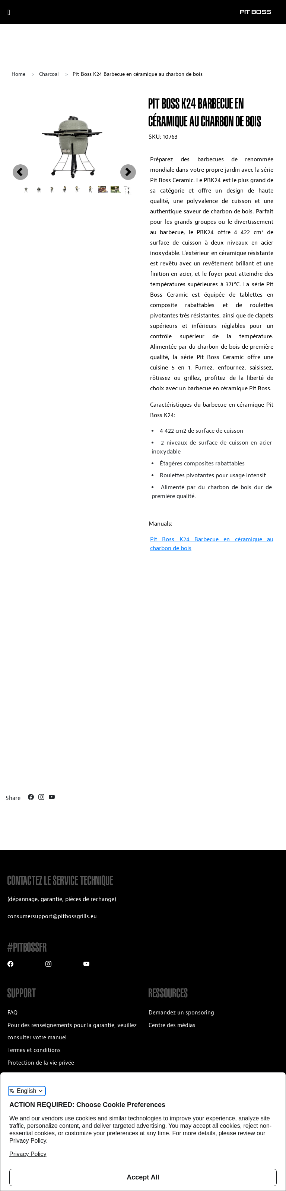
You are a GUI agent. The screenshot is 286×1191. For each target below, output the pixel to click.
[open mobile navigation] (17, 12)
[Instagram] (42, 798)
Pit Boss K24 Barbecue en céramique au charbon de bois (211, 544)
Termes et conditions (34, 1050)
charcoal (49, 74)
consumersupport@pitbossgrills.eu (52, 916)
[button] (20, 138)
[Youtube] (52, 798)
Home (18, 74)
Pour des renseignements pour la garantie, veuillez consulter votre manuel (72, 1032)
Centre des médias (172, 1025)
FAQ (12, 1012)
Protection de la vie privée (40, 1062)
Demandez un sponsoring (181, 1012)
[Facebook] (31, 798)
